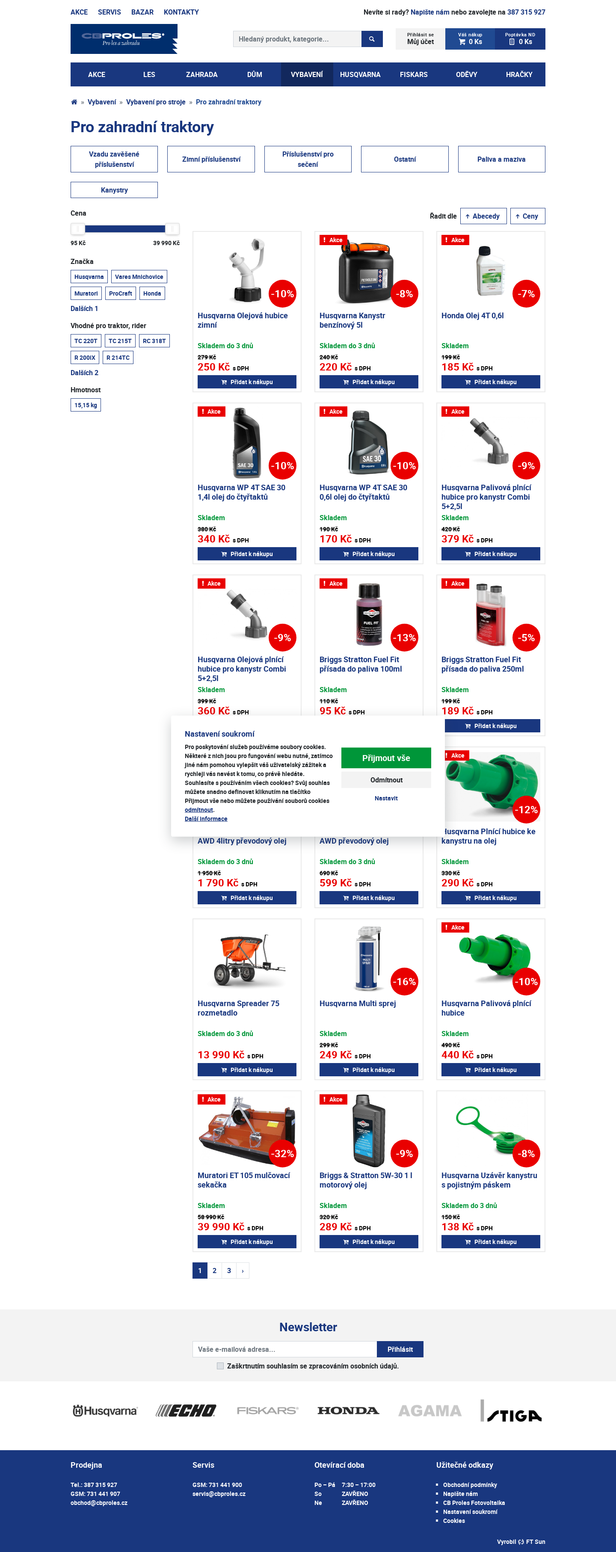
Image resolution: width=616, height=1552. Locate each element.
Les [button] (149, 74)
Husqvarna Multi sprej (358, 1003)
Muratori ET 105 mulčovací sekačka (244, 1180)
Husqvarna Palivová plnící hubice (486, 1008)
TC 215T (120, 340)
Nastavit (386, 798)
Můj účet (421, 38)
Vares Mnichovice (139, 276)
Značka (82, 261)
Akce (79, 12)
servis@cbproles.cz (219, 1494)
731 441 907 (103, 1494)
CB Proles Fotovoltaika (474, 1503)
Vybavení (102, 102)
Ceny (526, 216)
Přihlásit (400, 1349)
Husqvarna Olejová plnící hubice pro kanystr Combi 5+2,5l (242, 668)
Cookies (454, 1520)
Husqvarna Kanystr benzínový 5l (352, 320)
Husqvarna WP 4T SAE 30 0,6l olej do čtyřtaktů (363, 492)
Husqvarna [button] (360, 74)
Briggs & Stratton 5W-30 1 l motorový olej (366, 1180)
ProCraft (120, 293)
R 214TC (118, 357)
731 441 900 (225, 1485)
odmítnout (199, 809)
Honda (152, 293)
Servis (109, 12)
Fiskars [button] (414, 74)
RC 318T (154, 340)
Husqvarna (89, 276)
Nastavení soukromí (470, 1512)
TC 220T (86, 340)
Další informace (206, 818)
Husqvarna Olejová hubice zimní (243, 320)
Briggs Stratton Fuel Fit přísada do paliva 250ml (482, 664)
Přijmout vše (386, 758)
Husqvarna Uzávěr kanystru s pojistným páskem (489, 1180)
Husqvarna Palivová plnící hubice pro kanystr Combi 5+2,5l (486, 496)
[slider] (78, 229)
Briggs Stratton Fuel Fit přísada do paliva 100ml (361, 664)
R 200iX (84, 357)
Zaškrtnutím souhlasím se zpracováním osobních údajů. (313, 1366)
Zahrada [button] (202, 74)
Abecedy (482, 216)
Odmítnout (386, 780)
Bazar (142, 12)
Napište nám (430, 12)
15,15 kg (85, 404)
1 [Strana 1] (200, 1270)
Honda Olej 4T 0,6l (472, 315)
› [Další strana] (243, 1270)
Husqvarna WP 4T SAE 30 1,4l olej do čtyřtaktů (241, 492)
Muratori (86, 293)
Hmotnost (86, 389)
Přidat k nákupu (247, 382)
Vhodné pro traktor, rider (108, 325)
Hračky (519, 74)
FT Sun (531, 1541)
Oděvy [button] (466, 74)
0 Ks (470, 38)
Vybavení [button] (307, 74)
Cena (78, 213)
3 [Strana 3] (229, 1270)
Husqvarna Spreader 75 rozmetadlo (238, 1008)
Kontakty (181, 12)
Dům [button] (254, 74)
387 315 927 (526, 12)
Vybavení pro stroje (156, 102)
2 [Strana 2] (214, 1270)
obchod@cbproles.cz (99, 1503)
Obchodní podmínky (470, 1485)
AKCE (96, 74)
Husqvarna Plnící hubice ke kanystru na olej (488, 836)
